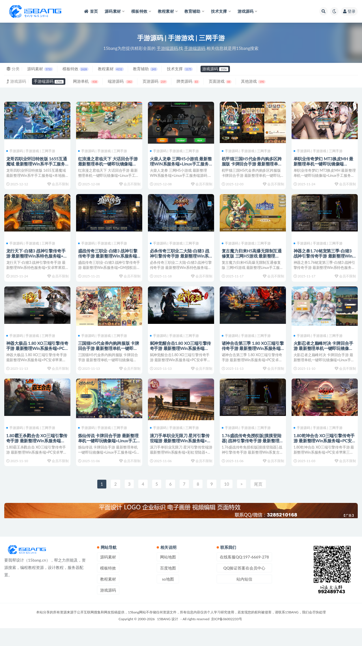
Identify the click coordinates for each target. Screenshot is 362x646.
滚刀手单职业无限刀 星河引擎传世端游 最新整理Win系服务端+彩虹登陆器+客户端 (180, 453)
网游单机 (85, 81)
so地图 (168, 596)
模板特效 (76, 68)
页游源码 (155, 81)
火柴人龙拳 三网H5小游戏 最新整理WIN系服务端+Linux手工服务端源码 (180, 163)
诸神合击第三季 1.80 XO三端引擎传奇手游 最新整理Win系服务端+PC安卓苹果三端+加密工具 (252, 356)
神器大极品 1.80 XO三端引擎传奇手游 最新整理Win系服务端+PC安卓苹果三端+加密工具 (36, 356)
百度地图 (168, 585)
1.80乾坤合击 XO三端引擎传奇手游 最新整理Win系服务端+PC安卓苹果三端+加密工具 (323, 453)
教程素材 (111, 68)
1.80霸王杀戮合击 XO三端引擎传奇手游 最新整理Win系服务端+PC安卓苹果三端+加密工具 (36, 453)
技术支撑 (180, 68)
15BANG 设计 (167, 637)
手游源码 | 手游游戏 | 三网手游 (31, 151)
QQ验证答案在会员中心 (244, 585)
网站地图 (168, 574)
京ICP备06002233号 (226, 637)
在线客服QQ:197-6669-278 (244, 574)
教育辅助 (145, 68)
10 (226, 501)
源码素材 (40, 68)
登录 (349, 11)
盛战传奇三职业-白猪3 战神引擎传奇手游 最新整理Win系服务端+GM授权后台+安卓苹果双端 (108, 260)
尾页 (258, 501)
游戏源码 (215, 68)
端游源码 (120, 81)
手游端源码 (49, 81)
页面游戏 (220, 81)
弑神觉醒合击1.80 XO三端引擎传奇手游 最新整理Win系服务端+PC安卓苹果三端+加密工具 (180, 356)
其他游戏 (253, 81)
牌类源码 (187, 81)
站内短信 (244, 596)
